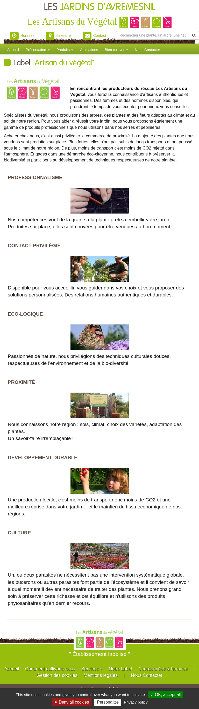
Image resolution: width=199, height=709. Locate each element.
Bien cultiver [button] (116, 50)
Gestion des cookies (57, 675)
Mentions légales (101, 675)
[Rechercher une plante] (152, 35)
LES (99, 7)
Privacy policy (136, 702)
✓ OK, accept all (165, 694)
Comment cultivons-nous (50, 668)
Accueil (13, 50)
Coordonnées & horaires (163, 668)
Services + (92, 668)
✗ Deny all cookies (71, 702)
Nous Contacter (147, 50)
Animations (89, 50)
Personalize (108, 702)
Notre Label (120, 668)
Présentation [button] (38, 50)
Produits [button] (64, 50)
